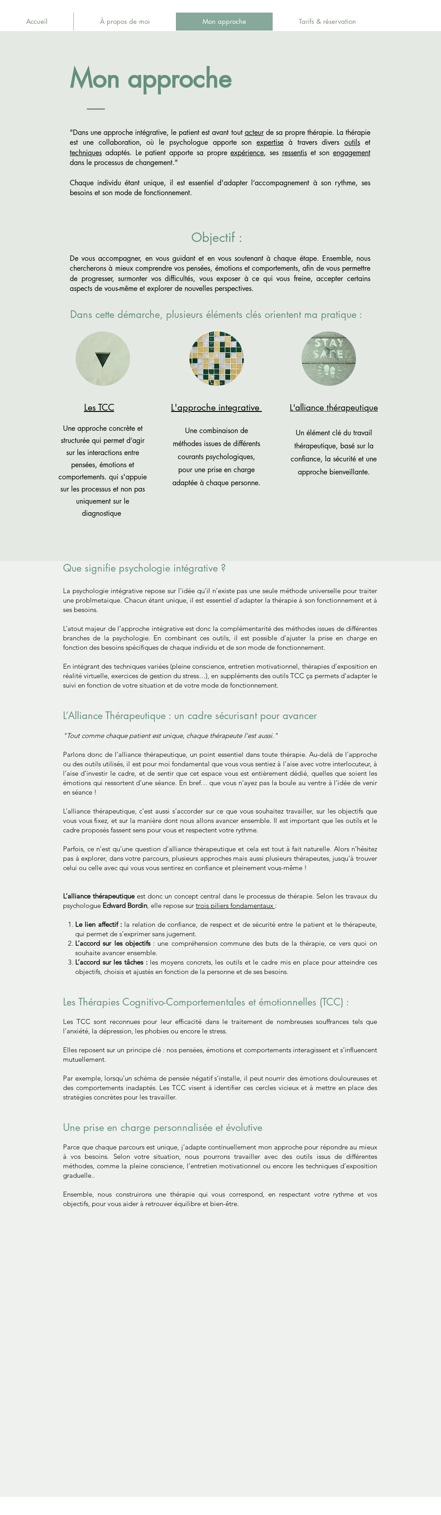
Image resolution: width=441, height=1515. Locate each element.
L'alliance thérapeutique (334, 407)
